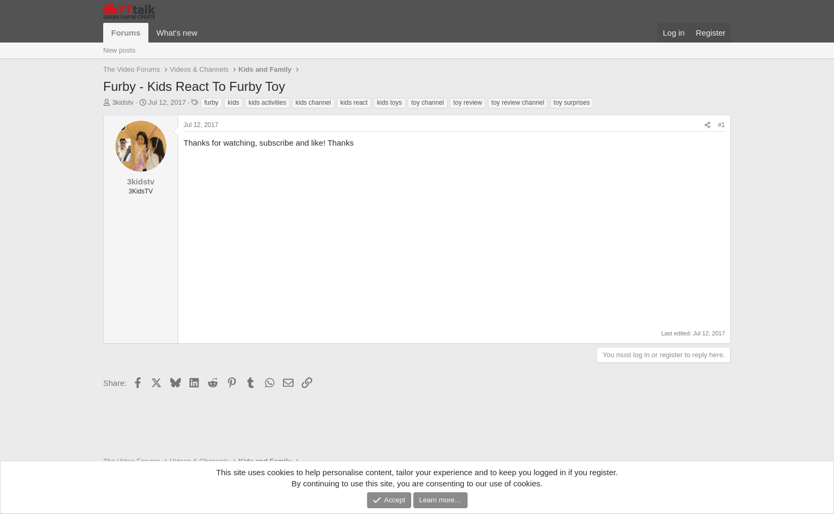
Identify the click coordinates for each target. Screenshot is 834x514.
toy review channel (517, 102)
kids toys (389, 102)
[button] (205, 33)
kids (233, 102)
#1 (721, 125)
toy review (467, 102)
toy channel (427, 102)
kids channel (313, 102)
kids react (354, 102)
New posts (119, 50)
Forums (125, 32)
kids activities (267, 102)
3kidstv (123, 102)
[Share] (707, 125)
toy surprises (572, 102)
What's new (176, 32)
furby (211, 102)
